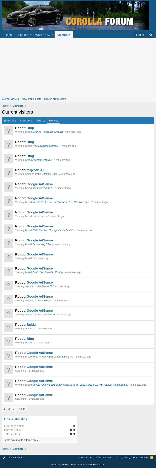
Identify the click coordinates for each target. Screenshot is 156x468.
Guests (40, 120)
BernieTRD (48, 286)
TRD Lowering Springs (45, 145)
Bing (30, 128)
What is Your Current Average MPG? (52, 356)
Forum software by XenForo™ (78, 464)
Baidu (31, 325)
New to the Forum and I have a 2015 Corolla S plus (60, 202)
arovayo (46, 300)
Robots (53, 120)
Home (9, 34)
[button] (31, 34)
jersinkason (48, 314)
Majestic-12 (35, 170)
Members (63, 34)
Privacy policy (122, 457)
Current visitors (10, 98)
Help (135, 457)
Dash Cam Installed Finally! (47, 272)
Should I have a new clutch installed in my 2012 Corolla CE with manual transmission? (80, 384)
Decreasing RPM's (42, 244)
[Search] (150, 34)
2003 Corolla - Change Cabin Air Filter (53, 230)
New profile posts (31, 98)
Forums (23, 34)
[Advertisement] (78, 67)
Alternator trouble (42, 159)
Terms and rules (103, 457)
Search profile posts (55, 98)
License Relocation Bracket (47, 131)
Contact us (85, 457)
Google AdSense (40, 184)
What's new (42, 34)
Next (21, 408)
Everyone (10, 120)
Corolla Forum (12, 457)
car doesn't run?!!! (42, 188)
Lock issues (39, 216)
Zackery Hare (49, 173)
